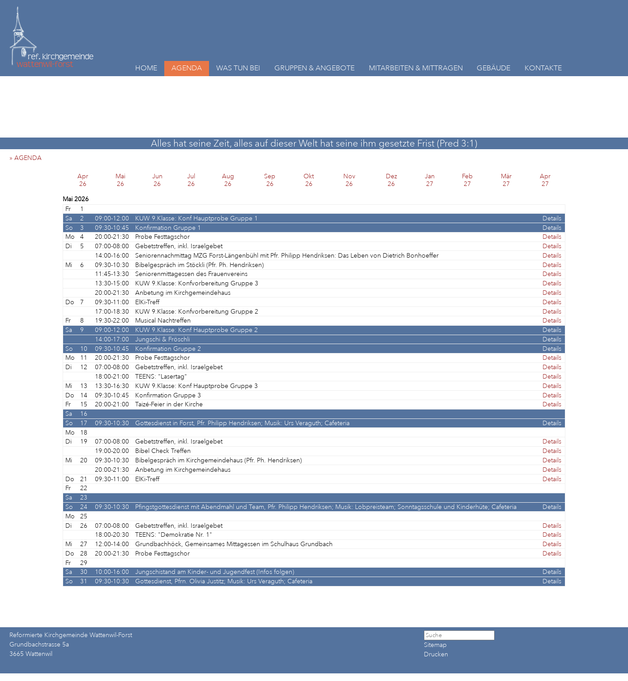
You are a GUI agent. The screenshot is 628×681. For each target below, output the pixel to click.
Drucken (436, 654)
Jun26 (157, 180)
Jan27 (430, 180)
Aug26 (228, 180)
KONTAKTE (543, 68)
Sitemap (435, 645)
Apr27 (545, 180)
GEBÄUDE (493, 68)
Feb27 (467, 180)
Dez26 (391, 180)
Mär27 (506, 180)
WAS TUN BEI (238, 68)
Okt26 (308, 180)
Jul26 (191, 180)
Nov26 (349, 180)
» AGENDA (28, 158)
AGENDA (186, 68)
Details (552, 218)
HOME (146, 68)
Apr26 (82, 180)
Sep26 (269, 180)
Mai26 (120, 180)
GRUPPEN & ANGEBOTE (314, 68)
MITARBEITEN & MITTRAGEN (416, 68)
